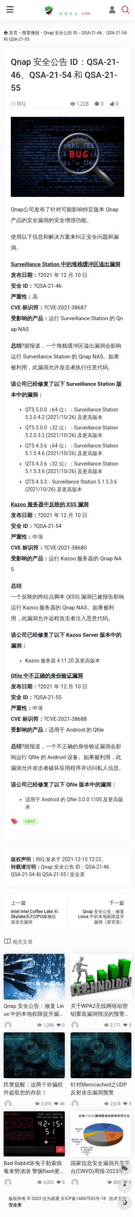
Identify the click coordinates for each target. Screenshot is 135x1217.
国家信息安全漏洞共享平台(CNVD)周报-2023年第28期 (100, 1167)
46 (59, 1103)
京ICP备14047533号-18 (82, 1198)
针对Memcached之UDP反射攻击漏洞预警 (99, 1088)
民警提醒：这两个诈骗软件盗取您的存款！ (33, 1088)
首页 (13, 32)
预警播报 (30, 32)
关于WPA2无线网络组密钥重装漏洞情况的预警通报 (100, 1010)
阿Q (18, 104)
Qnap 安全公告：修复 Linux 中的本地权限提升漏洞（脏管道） (34, 1010)
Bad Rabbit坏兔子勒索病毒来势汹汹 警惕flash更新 (33, 1167)
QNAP (30, 822)
